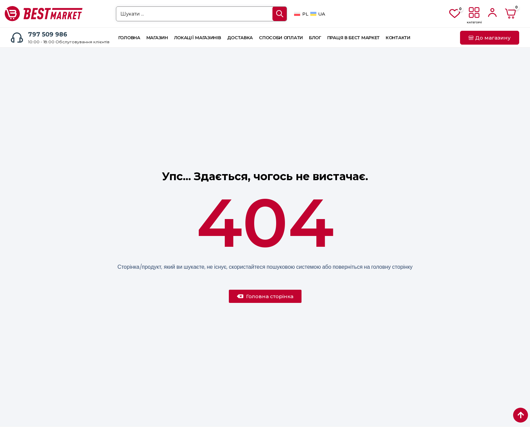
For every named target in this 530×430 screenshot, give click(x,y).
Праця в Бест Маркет (353, 37)
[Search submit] (279, 13)
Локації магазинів (197, 37)
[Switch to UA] (317, 14)
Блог (315, 37)
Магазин (157, 37)
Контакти (398, 37)
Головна (129, 37)
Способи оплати (281, 37)
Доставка (240, 37)
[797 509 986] (17, 37)
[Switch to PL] (301, 14)
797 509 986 (47, 34)
